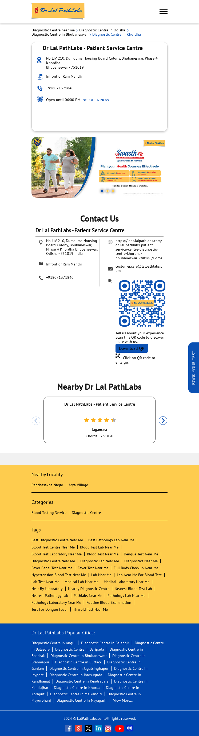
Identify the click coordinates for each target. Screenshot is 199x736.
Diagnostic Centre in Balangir (105, 643)
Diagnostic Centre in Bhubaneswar (78, 655)
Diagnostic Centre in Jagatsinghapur (79, 668)
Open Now (99, 100)
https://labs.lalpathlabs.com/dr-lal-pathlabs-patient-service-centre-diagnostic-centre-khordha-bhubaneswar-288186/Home (139, 249)
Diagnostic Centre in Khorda (77, 687)
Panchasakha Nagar (47, 485)
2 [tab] (107, 191)
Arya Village (78, 485)
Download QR (132, 348)
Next (163, 420)
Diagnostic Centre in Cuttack (78, 662)
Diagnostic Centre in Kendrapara (82, 681)
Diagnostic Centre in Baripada (79, 649)
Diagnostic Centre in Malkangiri (76, 694)
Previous (36, 420)
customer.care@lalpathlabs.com (139, 268)
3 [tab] (113, 191)
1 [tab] (102, 191)
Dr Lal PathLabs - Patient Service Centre (99, 404)
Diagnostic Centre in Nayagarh (81, 700)
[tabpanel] (99, 167)
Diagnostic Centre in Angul (53, 643)
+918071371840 (60, 88)
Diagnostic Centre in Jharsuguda (75, 674)
